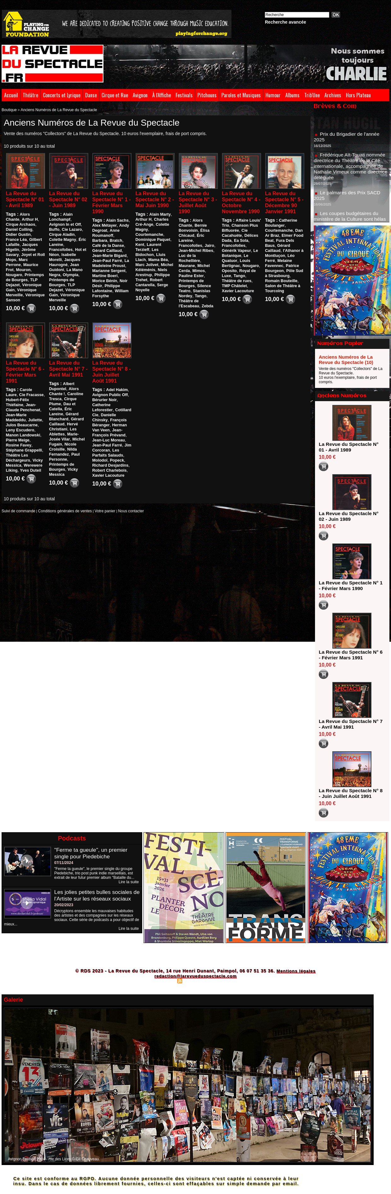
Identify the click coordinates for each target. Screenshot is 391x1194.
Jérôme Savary (19, 251)
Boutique (8, 109)
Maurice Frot (17, 266)
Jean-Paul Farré (106, 443)
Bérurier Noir (104, 397)
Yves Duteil (16, 468)
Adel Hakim (116, 387)
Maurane (186, 257)
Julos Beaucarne (21, 423)
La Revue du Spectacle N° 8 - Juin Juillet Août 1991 (111, 368)
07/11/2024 (63, 863)
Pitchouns (207, 95)
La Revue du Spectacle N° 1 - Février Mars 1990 (109, 203)
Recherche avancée (285, 22)
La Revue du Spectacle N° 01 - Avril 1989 (25, 199)
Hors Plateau (358, 95)
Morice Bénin (116, 278)
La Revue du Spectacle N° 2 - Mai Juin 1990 (153, 203)
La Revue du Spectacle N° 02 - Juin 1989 (67, 199)
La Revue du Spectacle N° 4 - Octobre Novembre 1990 (239, 206)
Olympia (69, 271)
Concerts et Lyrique (61, 95)
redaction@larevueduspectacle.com (195, 975)
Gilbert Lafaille (19, 241)
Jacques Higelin (20, 246)
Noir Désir (101, 283)
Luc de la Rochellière (198, 252)
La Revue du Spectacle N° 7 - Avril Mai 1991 (66, 368)
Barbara (122, 237)
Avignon (140, 95)
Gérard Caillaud (63, 423)
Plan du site (164, 980)
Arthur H (13, 221)
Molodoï (99, 458)
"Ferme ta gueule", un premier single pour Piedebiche (92, 853)
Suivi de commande (17, 508)
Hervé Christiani (63, 428)
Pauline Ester (191, 267)
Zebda (206, 298)
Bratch (98, 242)
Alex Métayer (104, 227)
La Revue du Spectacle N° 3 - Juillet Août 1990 (198, 203)
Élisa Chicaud (191, 232)
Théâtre (30, 95)
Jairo (208, 242)
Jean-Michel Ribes (195, 247)
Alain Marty (159, 222)
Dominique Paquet (152, 247)
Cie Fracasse (17, 392)
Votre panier (95, 508)
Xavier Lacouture (107, 473)
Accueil (11, 95)
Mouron (13, 271)
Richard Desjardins (109, 463)
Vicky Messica (19, 458)
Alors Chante (32, 215)
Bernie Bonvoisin (194, 227)
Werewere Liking (21, 463)
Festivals (184, 95)
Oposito (229, 279)
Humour (273, 95)
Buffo (71, 226)
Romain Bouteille (280, 289)
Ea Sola (240, 249)
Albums (292, 95)
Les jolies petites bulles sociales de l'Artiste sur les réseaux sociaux (94, 898)
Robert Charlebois (108, 468)
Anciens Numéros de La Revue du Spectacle (53, 109)
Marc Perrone (18, 261)
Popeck (116, 458)
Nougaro (30, 271)
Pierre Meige (17, 438)
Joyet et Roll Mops (22, 256)
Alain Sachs (117, 222)
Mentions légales (296, 970)
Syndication (194, 980)
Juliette (33, 418)
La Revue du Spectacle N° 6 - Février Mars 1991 (23, 368)
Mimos (198, 262)
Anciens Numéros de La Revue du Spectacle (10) (346, 359)
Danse (91, 95)
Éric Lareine (74, 241)
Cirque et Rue (115, 95)
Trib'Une (312, 95)
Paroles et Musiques (241, 95)
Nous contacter (119, 508)
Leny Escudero (19, 428)
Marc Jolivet (146, 272)
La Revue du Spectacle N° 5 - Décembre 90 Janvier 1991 (283, 206)
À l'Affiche (161, 95)
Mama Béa (157, 267)
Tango (199, 288)
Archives (332, 95)
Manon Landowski (22, 433)
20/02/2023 (63, 911)
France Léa (30, 236)
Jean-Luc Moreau (108, 438)
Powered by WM (222, 980)
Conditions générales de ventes (59, 508)
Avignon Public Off (109, 392)
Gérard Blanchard (65, 418)
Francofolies (60, 246)
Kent (140, 252)
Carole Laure (31, 387)
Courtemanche (149, 242)
